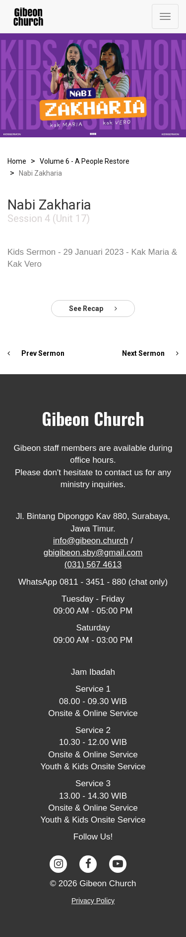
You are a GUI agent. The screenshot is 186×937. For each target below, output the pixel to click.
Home (16, 161)
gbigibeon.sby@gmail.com (93, 552)
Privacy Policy (93, 901)
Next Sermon (150, 353)
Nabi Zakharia (40, 173)
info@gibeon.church (90, 540)
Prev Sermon (35, 353)
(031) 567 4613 (93, 564)
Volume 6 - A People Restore (84, 161)
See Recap (93, 308)
